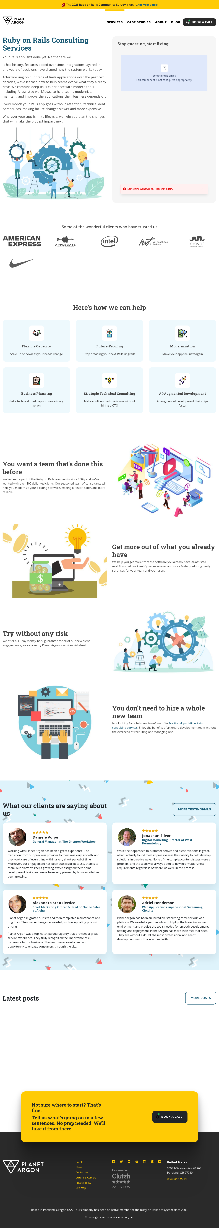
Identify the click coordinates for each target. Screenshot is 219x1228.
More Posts (198, 998)
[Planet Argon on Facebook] (159, 1161)
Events (79, 1162)
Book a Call (202, 22)
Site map (81, 1188)
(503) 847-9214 (177, 1179)
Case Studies (139, 22)
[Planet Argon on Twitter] (121, 1161)
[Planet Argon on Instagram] (144, 1161)
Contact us (82, 1172)
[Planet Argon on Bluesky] (129, 1161)
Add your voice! (147, 5)
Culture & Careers (86, 1177)
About (161, 22)
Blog (175, 22)
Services (115, 22)
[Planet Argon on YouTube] (136, 1161)
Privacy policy (83, 1182)
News (79, 1167)
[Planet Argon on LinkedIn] (113, 1161)
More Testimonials (192, 809)
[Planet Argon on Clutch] (152, 1161)
